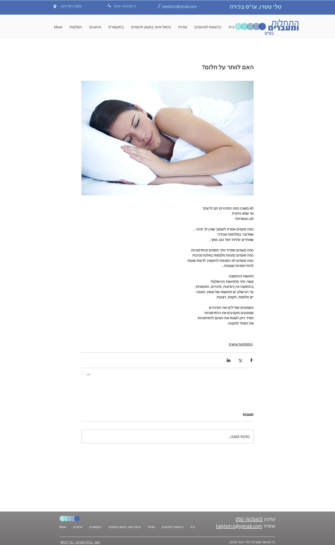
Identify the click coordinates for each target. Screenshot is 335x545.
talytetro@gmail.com (179, 6)
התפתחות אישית (241, 344)
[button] (76, 27)
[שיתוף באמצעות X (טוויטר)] (240, 360)
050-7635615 (249, 519)
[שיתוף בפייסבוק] (251, 360)
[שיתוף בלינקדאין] (228, 360)
